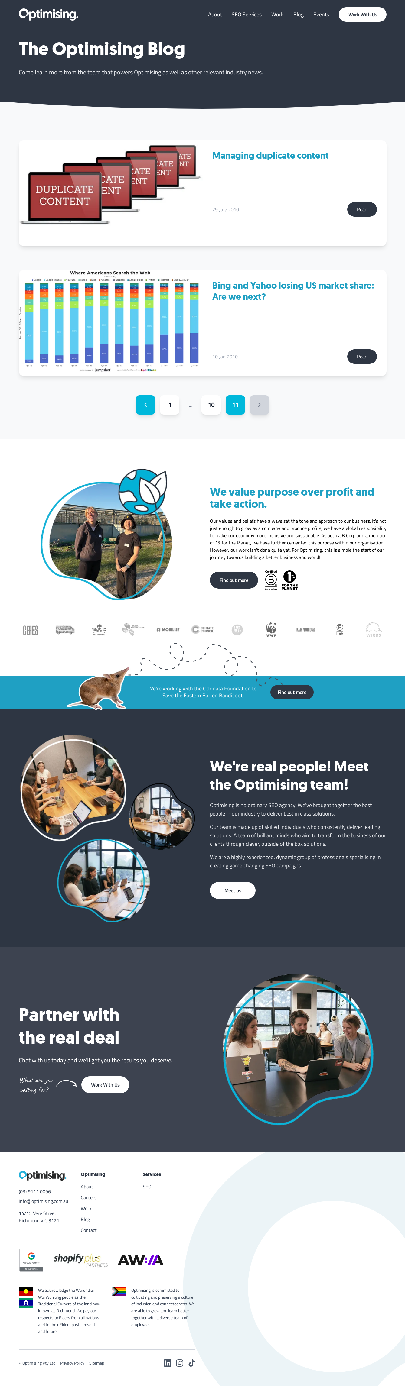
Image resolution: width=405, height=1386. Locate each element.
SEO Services (247, 14)
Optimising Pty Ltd (38, 1363)
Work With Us (362, 14)
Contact (89, 1230)
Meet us (232, 890)
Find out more (234, 580)
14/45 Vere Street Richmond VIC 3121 (39, 1217)
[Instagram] (179, 1363)
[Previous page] (145, 405)
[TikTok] (191, 1363)
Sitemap (96, 1363)
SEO (147, 1186)
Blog (298, 14)
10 (211, 404)
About (215, 14)
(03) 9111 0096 (35, 1191)
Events (321, 14)
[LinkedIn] (167, 1363)
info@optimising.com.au (43, 1201)
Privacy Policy (72, 1363)
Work (277, 14)
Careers (88, 1197)
